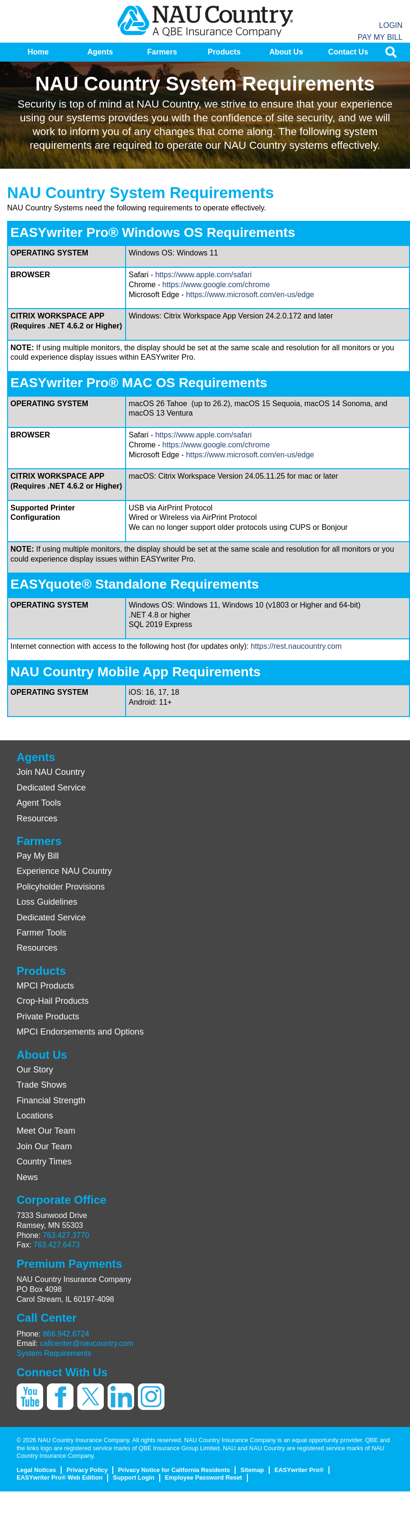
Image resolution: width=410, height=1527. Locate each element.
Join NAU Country (51, 772)
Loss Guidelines (47, 902)
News (27, 1177)
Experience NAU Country (64, 871)
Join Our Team (44, 1146)
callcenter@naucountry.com (86, 1343)
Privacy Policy (87, 1469)
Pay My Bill (379, 37)
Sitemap (252, 1469)
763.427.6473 (57, 1245)
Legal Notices (36, 1469)
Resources (37, 818)
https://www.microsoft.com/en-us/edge (250, 295)
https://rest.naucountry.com (296, 646)
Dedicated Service (51, 787)
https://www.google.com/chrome (216, 285)
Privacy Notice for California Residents (174, 1469)
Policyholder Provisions (61, 886)
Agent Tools (39, 803)
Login (391, 25)
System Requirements (54, 1353)
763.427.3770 (66, 1235)
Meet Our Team (46, 1131)
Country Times (44, 1161)
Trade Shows (41, 1085)
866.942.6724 (66, 1334)
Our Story (35, 1069)
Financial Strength (51, 1100)
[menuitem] (38, 52)
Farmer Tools (41, 932)
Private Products (48, 1016)
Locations (35, 1115)
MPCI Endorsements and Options (80, 1031)
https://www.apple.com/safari (203, 275)
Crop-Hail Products (53, 1001)
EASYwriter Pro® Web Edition (59, 1477)
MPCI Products (45, 986)
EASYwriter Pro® (299, 1469)
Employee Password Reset (203, 1477)
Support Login (133, 1477)
